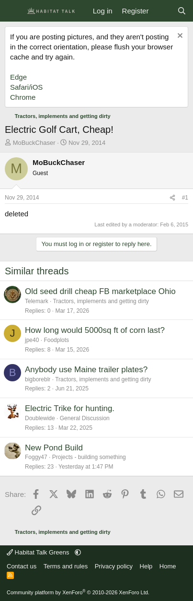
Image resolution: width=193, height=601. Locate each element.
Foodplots (56, 340)
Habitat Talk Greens (39, 552)
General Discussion (85, 418)
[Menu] (13, 11)
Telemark (36, 301)
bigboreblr (37, 379)
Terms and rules (66, 566)
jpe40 (32, 340)
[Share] (172, 197)
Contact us (21, 566)
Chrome (22, 97)
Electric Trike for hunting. (69, 408)
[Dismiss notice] (179, 37)
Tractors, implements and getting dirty (100, 301)
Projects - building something (89, 457)
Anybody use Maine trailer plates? (86, 369)
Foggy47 (36, 457)
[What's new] (162, 11)
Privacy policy (114, 566)
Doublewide (40, 418)
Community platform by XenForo (78, 592)
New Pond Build (54, 447)
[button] (78, 552)
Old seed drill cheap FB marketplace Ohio (100, 291)
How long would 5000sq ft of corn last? (95, 330)
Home (167, 566)
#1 (185, 197)
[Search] (181, 11)
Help (146, 566)
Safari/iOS (26, 87)
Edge (18, 77)
